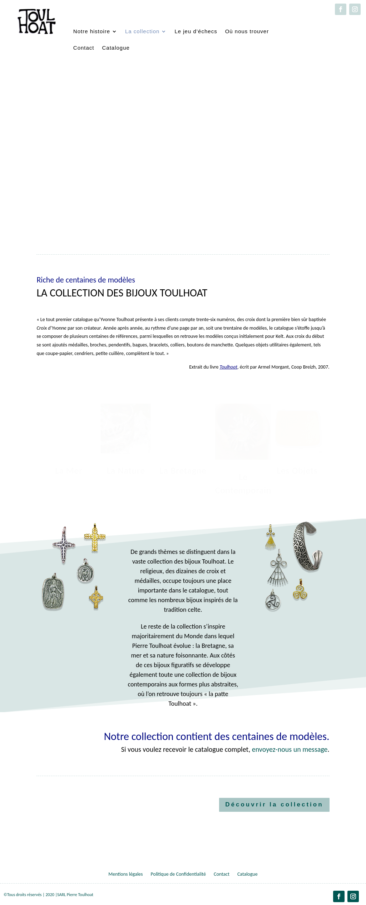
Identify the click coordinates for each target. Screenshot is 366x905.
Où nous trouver (247, 31)
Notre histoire (91, 31)
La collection (142, 31)
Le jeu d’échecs (195, 31)
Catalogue (116, 48)
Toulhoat (229, 367)
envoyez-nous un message (290, 749)
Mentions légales (125, 874)
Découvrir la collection (274, 804)
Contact (83, 48)
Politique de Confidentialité (178, 874)
